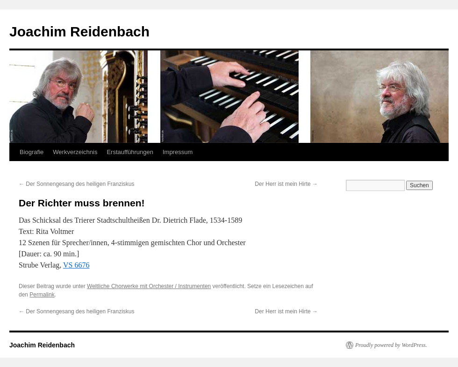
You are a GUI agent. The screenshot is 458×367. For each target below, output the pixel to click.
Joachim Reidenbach (79, 31)
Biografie (31, 151)
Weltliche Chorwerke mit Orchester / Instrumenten (149, 286)
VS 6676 (76, 265)
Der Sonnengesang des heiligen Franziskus (76, 184)
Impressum (178, 151)
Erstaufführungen (130, 151)
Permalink (41, 294)
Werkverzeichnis (75, 151)
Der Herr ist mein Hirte (286, 184)
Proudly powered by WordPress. (391, 345)
